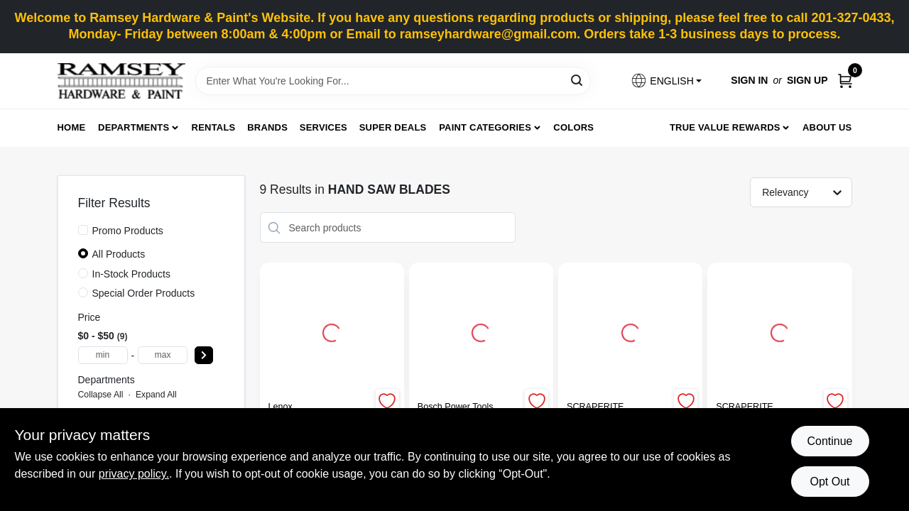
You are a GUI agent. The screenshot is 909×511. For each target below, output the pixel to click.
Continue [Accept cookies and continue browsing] (829, 441)
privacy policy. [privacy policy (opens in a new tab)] (134, 474)
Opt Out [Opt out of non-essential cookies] (829, 482)
